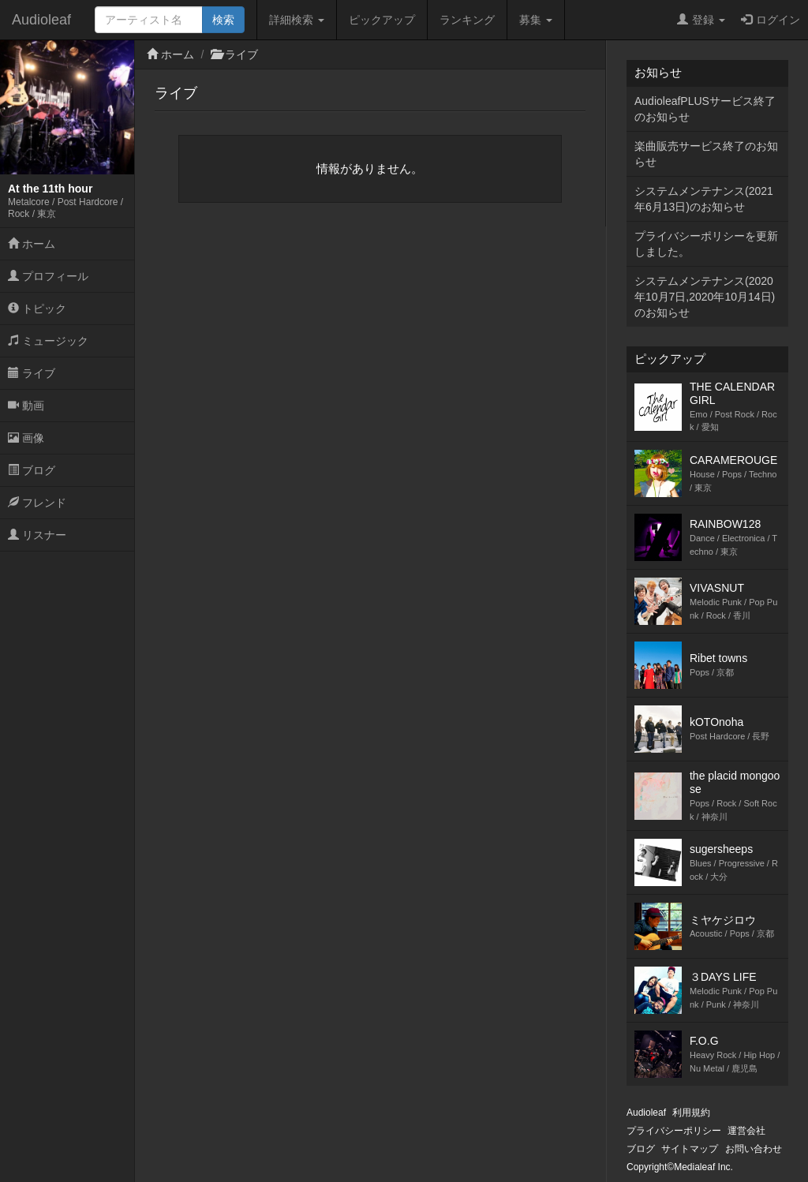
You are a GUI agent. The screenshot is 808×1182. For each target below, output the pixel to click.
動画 (26, 405)
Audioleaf (41, 20)
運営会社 (746, 1130)
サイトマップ (689, 1148)
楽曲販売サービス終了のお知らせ (706, 154)
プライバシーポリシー (674, 1130)
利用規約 (691, 1112)
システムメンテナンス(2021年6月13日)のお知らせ (703, 199)
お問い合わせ (753, 1148)
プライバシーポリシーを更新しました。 (706, 244)
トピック (37, 308)
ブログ (31, 470)
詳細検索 (296, 19)
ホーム (31, 244)
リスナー (37, 535)
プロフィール (48, 276)
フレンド (37, 502)
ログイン (770, 19)
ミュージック (48, 341)
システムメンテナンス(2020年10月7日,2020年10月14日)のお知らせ (704, 297)
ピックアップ (382, 19)
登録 (701, 19)
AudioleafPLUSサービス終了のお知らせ (705, 109)
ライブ (31, 373)
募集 (535, 19)
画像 (26, 438)
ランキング (467, 19)
